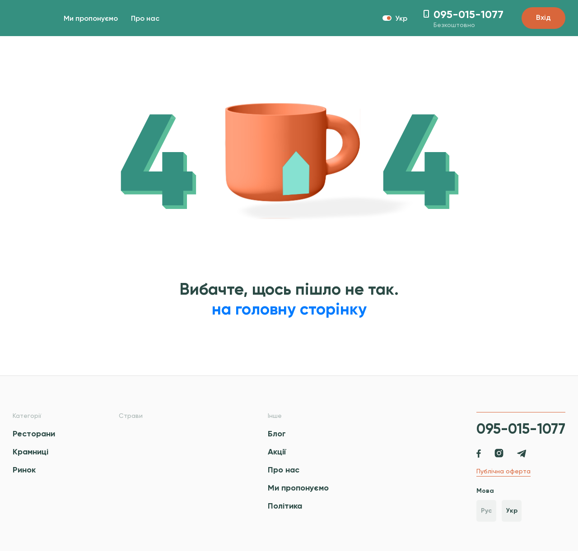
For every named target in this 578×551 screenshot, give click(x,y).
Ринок (24, 470)
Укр (511, 510)
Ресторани (34, 434)
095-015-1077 (520, 428)
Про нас (145, 19)
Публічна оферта (503, 471)
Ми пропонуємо (91, 19)
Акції (277, 452)
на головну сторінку (289, 309)
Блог (277, 434)
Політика (285, 506)
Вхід (543, 18)
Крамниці (30, 452)
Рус (486, 510)
